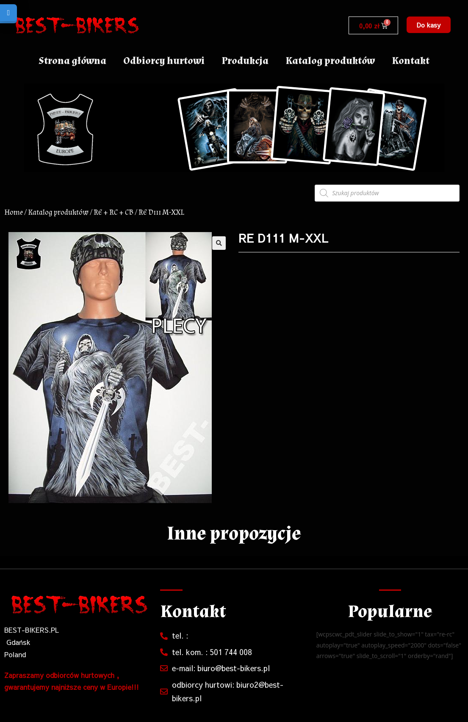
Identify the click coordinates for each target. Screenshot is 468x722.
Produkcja (245, 60)
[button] (429, 25)
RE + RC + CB (113, 212)
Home (13, 212)
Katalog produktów (330, 60)
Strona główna (72, 60)
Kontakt (410, 60)
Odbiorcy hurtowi (164, 60)
